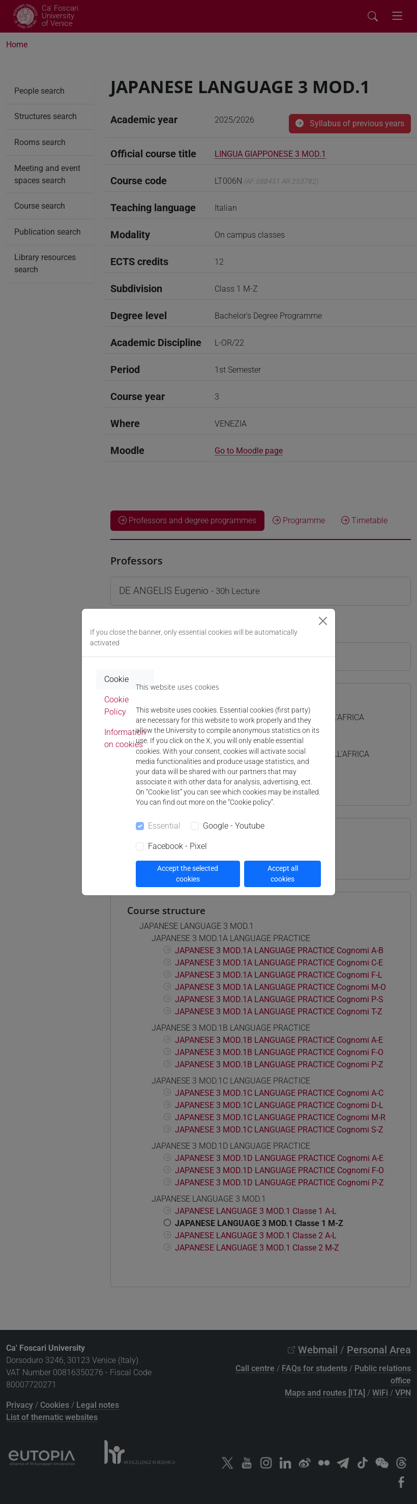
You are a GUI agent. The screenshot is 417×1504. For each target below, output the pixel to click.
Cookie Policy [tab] (116, 706)
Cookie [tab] (116, 679)
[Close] (323, 621)
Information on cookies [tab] (125, 738)
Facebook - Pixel (177, 846)
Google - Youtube (233, 826)
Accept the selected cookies (187, 873)
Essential (164, 826)
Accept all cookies (282, 873)
